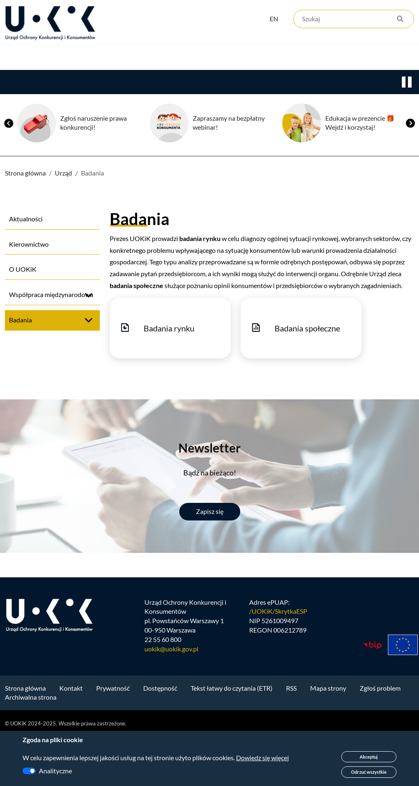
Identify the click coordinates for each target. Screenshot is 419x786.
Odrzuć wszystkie (369, 772)
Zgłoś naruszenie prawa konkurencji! (93, 172)
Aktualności (26, 268)
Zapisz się (209, 561)
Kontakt (338, 82)
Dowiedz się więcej (262, 757)
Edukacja (220, 82)
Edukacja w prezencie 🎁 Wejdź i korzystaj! (359, 172)
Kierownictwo (29, 293)
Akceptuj (369, 756)
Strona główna (25, 222)
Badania (20, 369)
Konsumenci (152, 82)
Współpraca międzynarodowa (51, 344)
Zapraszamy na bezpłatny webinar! (229, 172)
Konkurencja (78, 82)
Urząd (14, 82)
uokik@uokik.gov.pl (171, 699)
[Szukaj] (353, 19)
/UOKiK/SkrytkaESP (278, 661)
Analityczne (55, 771)
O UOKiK (22, 318)
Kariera (280, 82)
